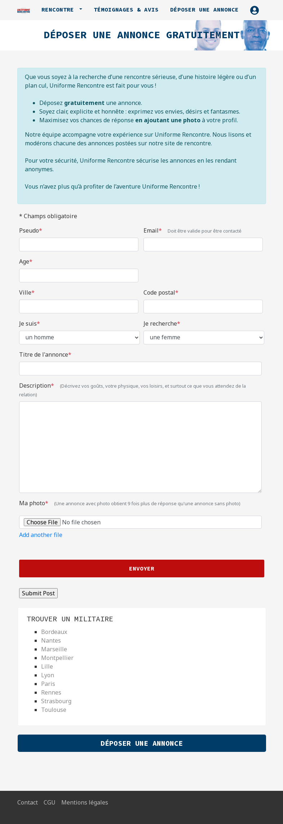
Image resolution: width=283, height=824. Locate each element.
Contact (27, 802)
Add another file (40, 535)
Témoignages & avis (126, 9)
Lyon (47, 675)
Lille (47, 666)
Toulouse (53, 710)
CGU (50, 802)
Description (132, 390)
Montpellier (57, 658)
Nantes (51, 640)
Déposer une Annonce (142, 743)
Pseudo (30, 230)
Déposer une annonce (204, 9)
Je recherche (161, 323)
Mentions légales (84, 802)
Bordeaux (54, 632)
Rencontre (59, 9)
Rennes (51, 692)
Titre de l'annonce (45, 354)
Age (25, 261)
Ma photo (129, 503)
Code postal (160, 292)
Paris (48, 684)
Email (192, 230)
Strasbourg (56, 701)
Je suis (29, 323)
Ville (27, 292)
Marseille (54, 649)
